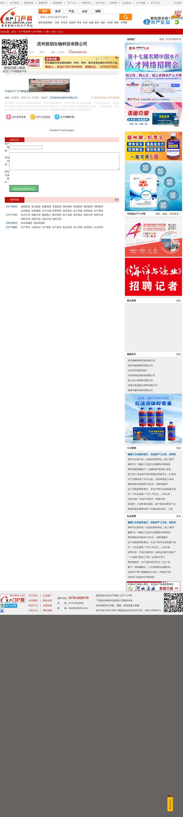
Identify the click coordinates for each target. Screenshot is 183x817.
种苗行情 (98, 218)
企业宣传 (98, 230)
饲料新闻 (98, 210)
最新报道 (25, 210)
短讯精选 (25, 214)
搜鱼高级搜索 (45, 22)
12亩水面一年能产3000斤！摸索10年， (148, 701)
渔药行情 (36, 222)
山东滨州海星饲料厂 (138, 572)
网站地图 (47, 812)
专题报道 (56, 210)
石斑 (85, 22)
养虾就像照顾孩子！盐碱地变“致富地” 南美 (149, 671)
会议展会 (126, 3)
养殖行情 (88, 218)
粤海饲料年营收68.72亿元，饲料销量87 (148, 686)
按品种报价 (39, 226)
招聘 (98, 11)
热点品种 (67, 230)
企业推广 (178, 3)
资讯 (44, 11)
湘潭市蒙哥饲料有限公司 (140, 592)
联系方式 (33, 807)
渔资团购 (57, 3)
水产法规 (46, 214)
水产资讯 (25, 230)
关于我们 (33, 797)
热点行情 (25, 218)
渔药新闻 (88, 210)
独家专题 (28, 3)
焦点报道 (36, 210)
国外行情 (56, 222)
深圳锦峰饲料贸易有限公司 (141, 562)
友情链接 (47, 807)
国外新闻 (67, 210)
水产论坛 (155, 3)
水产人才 (71, 3)
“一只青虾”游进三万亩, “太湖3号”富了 (146, 759)
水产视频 (140, 3)
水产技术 (100, 3)
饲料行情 (25, 222)
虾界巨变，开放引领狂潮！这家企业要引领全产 (152, 754)
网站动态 (47, 802)
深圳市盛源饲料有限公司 (140, 567)
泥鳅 (91, 22)
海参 (102, 22)
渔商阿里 (42, 3)
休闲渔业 (88, 214)
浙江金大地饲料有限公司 (140, 582)
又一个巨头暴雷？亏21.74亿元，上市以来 (149, 696)
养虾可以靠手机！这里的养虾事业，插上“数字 (151, 661)
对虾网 (113, 3)
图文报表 (56, 218)
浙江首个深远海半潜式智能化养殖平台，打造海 (152, 676)
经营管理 (56, 214)
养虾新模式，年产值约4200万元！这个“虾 (149, 764)
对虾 (57, 22)
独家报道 (46, 210)
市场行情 (86, 3)
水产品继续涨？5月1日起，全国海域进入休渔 (151, 681)
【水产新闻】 (11, 210)
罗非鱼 (64, 22)
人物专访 (36, 230)
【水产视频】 (11, 230)
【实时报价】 (11, 226)
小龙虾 (109, 22)
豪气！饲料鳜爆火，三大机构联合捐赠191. (149, 769)
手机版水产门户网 (136, 416)
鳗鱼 (116, 22)
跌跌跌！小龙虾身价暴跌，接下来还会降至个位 (152, 706)
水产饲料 (37, 31)
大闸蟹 (123, 22)
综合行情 (46, 222)
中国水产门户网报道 (17, 91)
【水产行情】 (11, 218)
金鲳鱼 (72, 22)
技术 (58, 11)
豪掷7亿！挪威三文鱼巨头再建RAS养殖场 (149, 666)
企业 (84, 11)
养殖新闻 (77, 210)
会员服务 (33, 802)
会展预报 (36, 214)
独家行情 (36, 218)
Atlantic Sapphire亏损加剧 (141, 779)
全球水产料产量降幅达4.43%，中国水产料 (149, 774)
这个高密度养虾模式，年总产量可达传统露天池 (152, 691)
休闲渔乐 (88, 230)
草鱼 (79, 22)
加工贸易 (77, 214)
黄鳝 (97, 22)
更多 (117, 203)
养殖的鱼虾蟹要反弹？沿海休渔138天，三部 (150, 711)
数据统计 (46, 218)
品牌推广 (131, 241)
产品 (71, 11)
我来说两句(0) (79, 52)
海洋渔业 (67, 214)
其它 (54, 31)
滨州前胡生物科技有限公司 (63, 97)
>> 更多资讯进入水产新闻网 (118, 97)
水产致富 (98, 214)
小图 (46, 31)
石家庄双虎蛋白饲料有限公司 (142, 587)
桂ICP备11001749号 (106, 812)
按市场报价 (26, 226)
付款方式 (33, 812)
